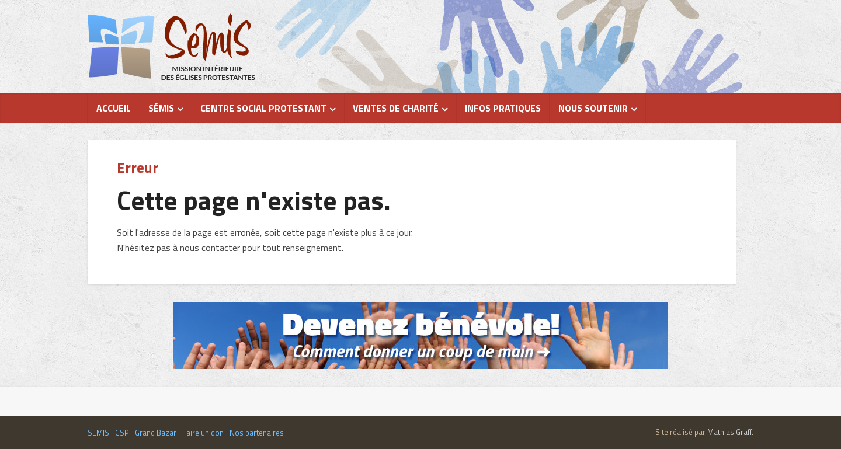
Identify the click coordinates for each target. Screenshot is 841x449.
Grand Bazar (155, 432)
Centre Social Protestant (263, 108)
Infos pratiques (503, 108)
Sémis (161, 108)
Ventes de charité (396, 108)
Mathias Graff (729, 432)
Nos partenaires (257, 432)
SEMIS (98, 432)
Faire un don (203, 432)
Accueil (113, 108)
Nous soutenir (593, 108)
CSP (122, 432)
